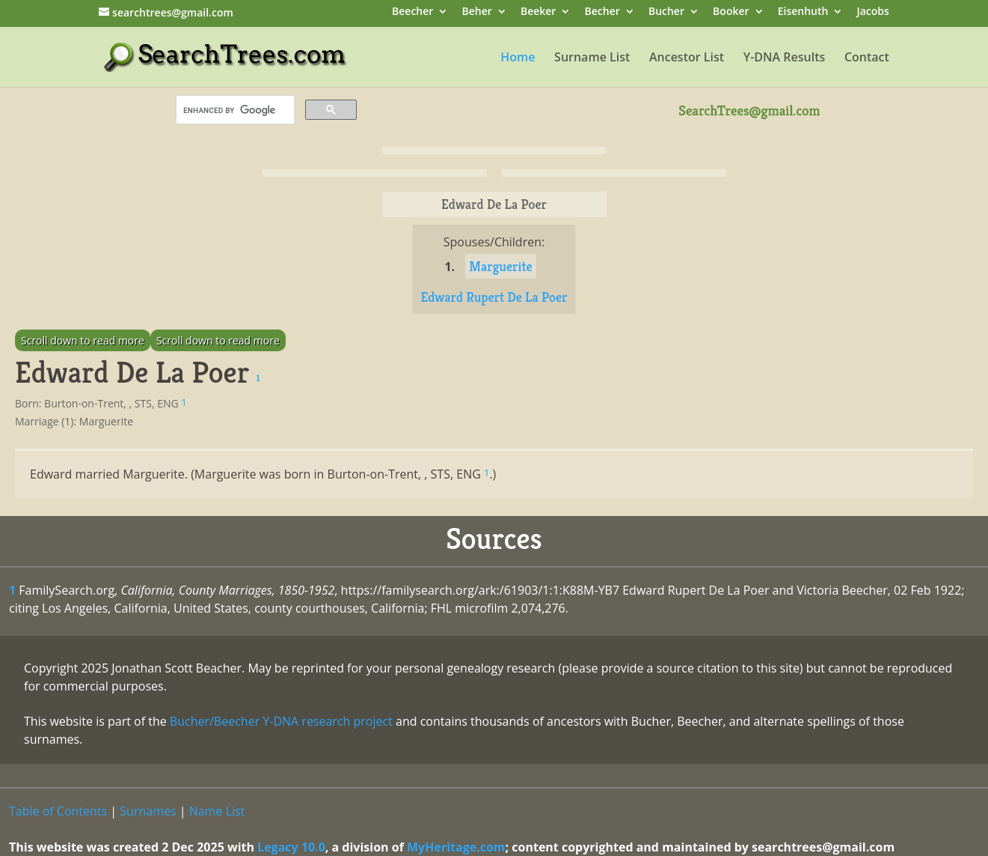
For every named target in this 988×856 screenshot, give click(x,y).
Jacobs (873, 12)
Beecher (412, 12)
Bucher (666, 12)
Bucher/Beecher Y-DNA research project (281, 721)
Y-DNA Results (784, 58)
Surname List (592, 58)
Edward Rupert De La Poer (493, 297)
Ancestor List (686, 58)
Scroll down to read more (82, 340)
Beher (476, 12)
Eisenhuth (803, 12)
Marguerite (500, 266)
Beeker (538, 12)
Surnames (148, 811)
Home (517, 58)
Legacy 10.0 (291, 847)
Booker (731, 12)
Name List (217, 811)
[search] (233, 110)
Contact (866, 58)
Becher (602, 12)
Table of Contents (58, 811)
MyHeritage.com (456, 847)
